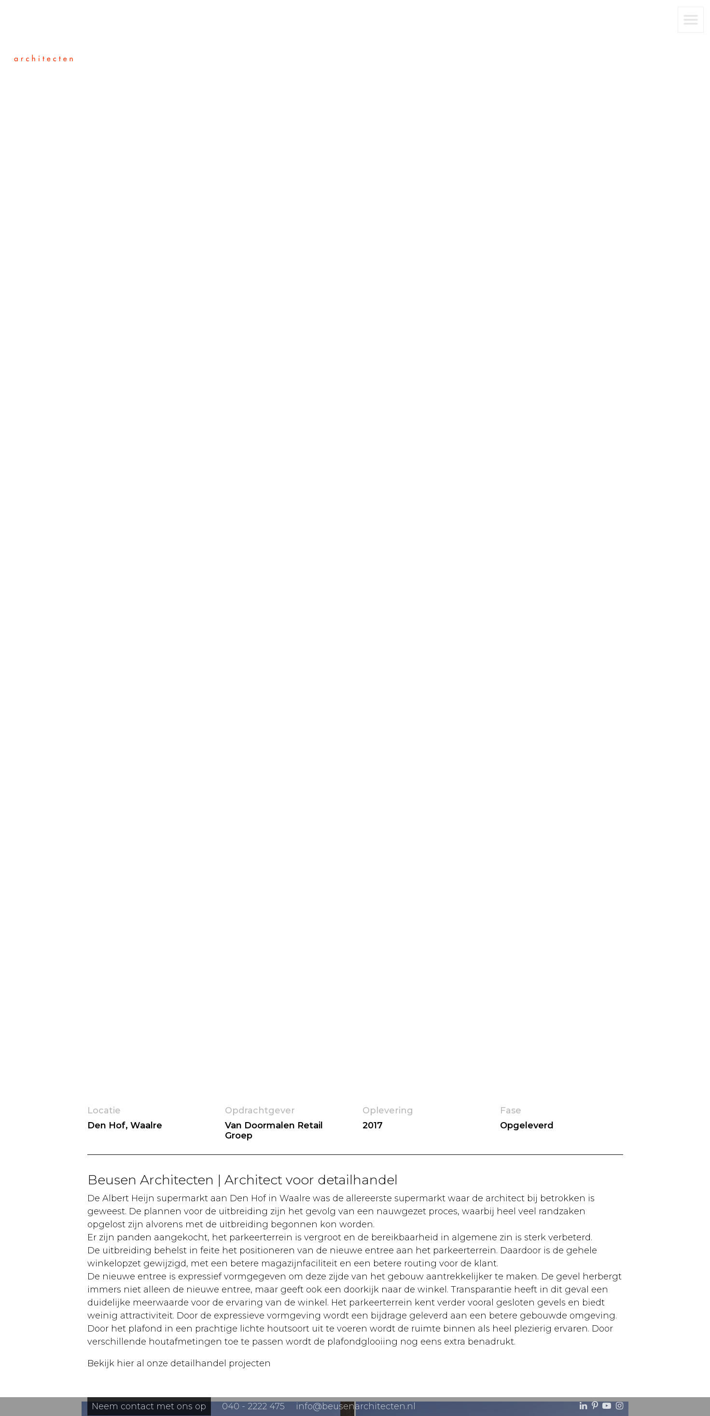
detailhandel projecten (220, 1363)
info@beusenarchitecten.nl (356, 1406)
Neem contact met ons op (149, 1406)
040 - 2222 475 (253, 1406)
